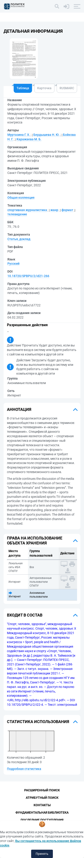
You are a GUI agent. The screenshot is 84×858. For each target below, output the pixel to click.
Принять (42, 854)
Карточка (44, 88)
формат (67, 210)
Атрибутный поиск (42, 797)
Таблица (23, 88)
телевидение (17, 214)
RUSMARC (67, 88)
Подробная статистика (24, 769)
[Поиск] (57, 6)
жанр (54, 210)
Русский (13, 263)
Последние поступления (42, 820)
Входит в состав (24, 615)
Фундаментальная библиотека (42, 812)
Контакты (42, 805)
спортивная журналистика (27, 210)
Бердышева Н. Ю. (46, 135)
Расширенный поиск (42, 790)
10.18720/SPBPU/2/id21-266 (28, 276)
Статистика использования (38, 721)
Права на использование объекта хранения (34, 540)
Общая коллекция (20, 197)
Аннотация (19, 409)
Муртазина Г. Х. (18, 135)
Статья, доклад (18, 239)
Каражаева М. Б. (29, 139)
